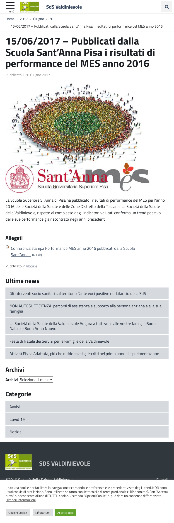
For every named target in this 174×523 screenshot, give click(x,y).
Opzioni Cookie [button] (17, 513)
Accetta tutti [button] (65, 513)
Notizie (31, 266)
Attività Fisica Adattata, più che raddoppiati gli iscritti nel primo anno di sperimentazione (84, 353)
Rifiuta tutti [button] (42, 513)
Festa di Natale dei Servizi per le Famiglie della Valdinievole (59, 341)
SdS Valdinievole (64, 6)
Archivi (11, 379)
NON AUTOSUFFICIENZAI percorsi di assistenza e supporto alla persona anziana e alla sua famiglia (86, 308)
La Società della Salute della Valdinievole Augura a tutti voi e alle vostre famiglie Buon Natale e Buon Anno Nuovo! (83, 326)
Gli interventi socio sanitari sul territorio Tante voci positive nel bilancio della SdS (78, 293)
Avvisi (15, 406)
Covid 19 (17, 419)
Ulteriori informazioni (21, 499)
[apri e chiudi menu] (10, 4)
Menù (10, 11)
